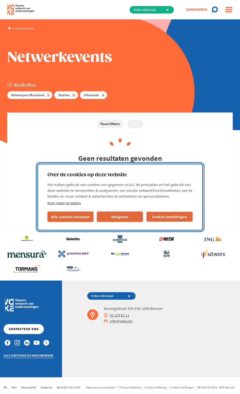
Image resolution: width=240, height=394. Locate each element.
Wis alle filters (25, 84)
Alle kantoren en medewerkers (29, 355)
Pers (14, 387)
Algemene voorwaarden (101, 387)
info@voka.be (118, 321)
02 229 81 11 (116, 315)
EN (5, 387)
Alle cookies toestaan (70, 216)
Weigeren (119, 216)
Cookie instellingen (182, 387)
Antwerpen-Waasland (27, 95)
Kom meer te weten (64, 202)
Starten (64, 95)
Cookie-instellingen (169, 216)
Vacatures (46, 387)
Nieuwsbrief (28, 387)
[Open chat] (216, 10)
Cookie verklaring (155, 387)
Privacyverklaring (130, 387)
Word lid (62, 387)
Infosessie (91, 95)
